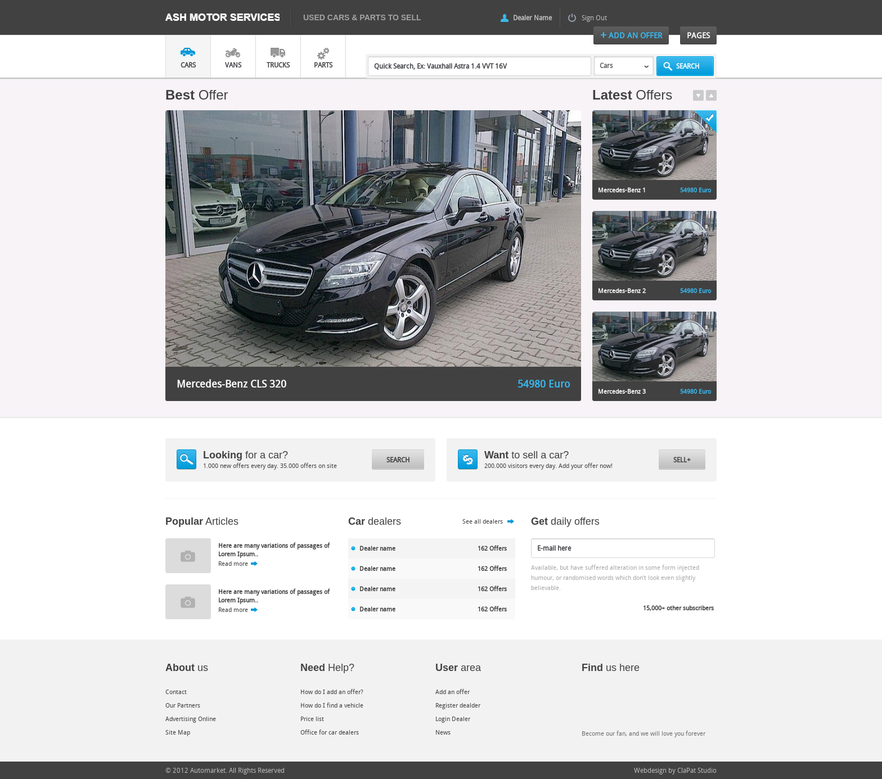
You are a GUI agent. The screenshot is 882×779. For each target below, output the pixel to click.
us (186, 667)
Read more (233, 563)
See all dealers (482, 521)
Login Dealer (452, 718)
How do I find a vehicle (331, 705)
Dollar (468, 459)
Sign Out (594, 17)
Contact (176, 691)
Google (694, 705)
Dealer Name (532, 17)
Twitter (646, 705)
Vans (233, 64)
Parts (323, 64)
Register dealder (457, 705)
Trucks (278, 64)
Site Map (177, 732)
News (443, 732)
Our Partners (182, 705)
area (458, 667)
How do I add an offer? (331, 691)
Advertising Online (190, 718)
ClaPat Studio (697, 770)
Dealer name (377, 548)
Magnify (186, 459)
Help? (327, 667)
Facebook (599, 705)
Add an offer (452, 691)
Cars (188, 64)
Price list (312, 718)
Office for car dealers (329, 732)
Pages (698, 35)
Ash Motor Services (228, 17)
